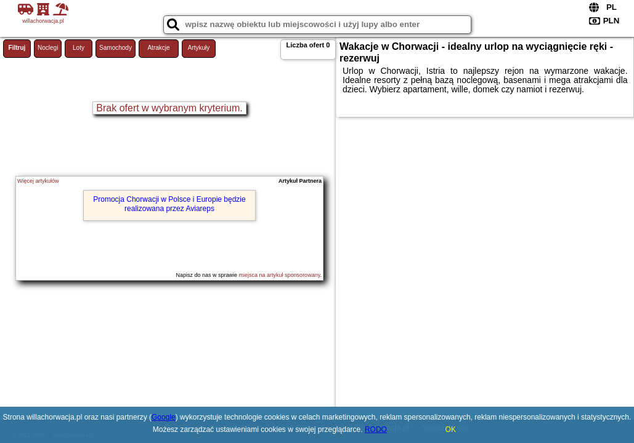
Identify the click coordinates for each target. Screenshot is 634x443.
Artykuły (199, 47)
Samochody (115, 47)
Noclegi (48, 47)
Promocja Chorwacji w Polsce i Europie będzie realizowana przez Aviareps (169, 203)
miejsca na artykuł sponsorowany (279, 275)
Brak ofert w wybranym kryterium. (169, 108)
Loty (78, 47)
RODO (376, 429)
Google (164, 417)
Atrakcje (158, 47)
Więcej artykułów (38, 181)
